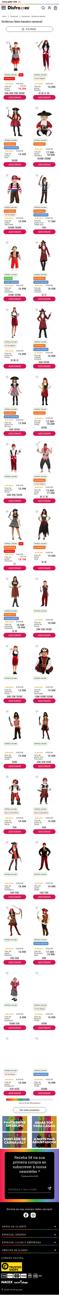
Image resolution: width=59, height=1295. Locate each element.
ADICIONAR (14, 97)
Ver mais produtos (29, 1110)
